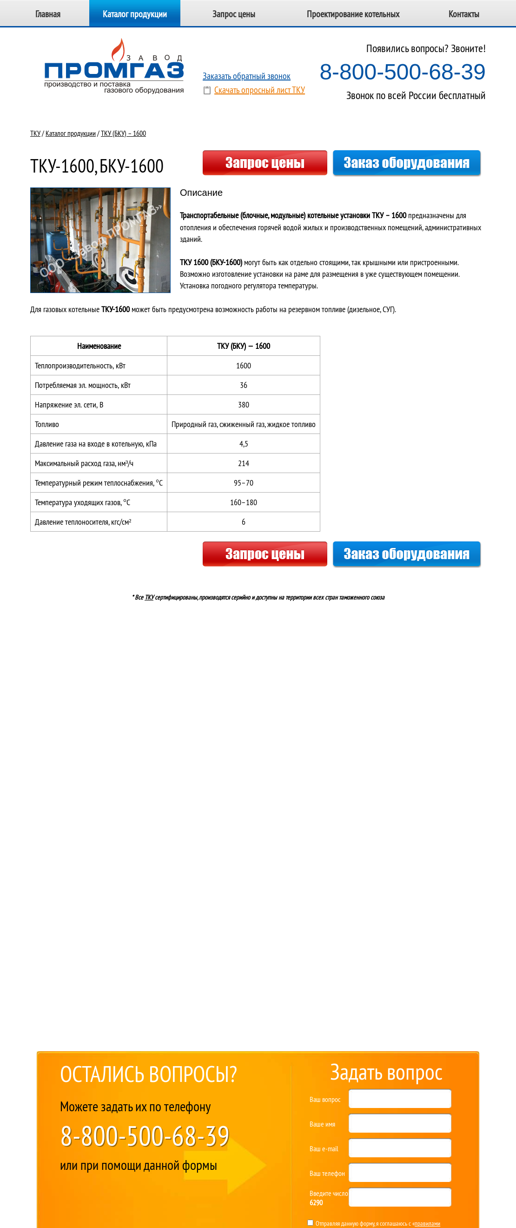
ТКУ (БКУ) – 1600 (123, 133)
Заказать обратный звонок (247, 75)
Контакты (464, 14)
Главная (47, 14)
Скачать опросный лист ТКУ (259, 89)
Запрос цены (233, 14)
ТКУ (35, 133)
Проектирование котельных (353, 14)
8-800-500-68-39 (402, 72)
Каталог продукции (135, 14)
